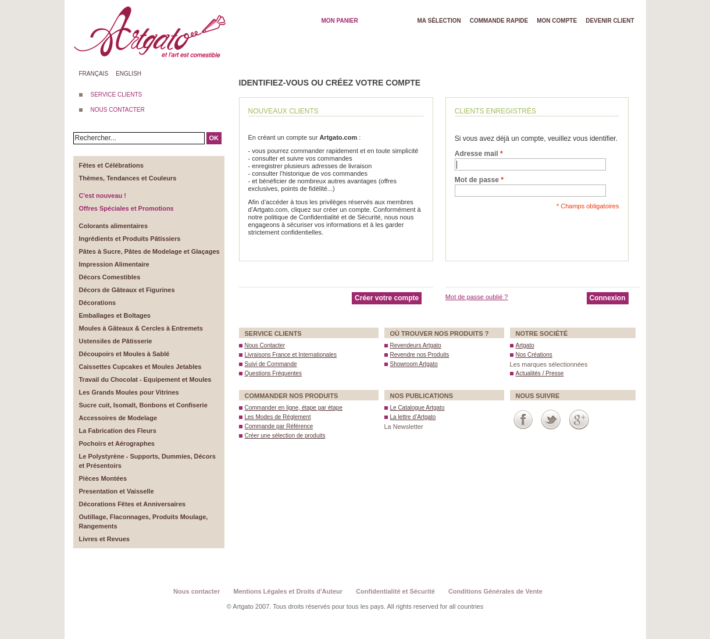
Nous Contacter (265, 345)
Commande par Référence (279, 426)
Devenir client (610, 20)
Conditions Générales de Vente (495, 591)
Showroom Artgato (414, 364)
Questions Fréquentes (273, 373)
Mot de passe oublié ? (476, 296)
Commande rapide (499, 20)
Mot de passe (477, 179)
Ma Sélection (439, 20)
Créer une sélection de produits (285, 435)
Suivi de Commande (271, 364)
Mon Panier (340, 20)
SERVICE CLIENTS (116, 94)
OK (214, 137)
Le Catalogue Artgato (417, 407)
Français (94, 73)
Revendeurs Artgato (415, 345)
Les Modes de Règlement (278, 417)
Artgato (525, 345)
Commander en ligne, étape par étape (293, 407)
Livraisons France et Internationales (291, 355)
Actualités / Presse (540, 373)
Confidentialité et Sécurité (395, 591)
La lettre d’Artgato (413, 417)
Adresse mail (476, 153)
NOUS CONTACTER (118, 109)
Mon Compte (557, 20)
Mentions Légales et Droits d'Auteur (287, 591)
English (128, 73)
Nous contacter (196, 591)
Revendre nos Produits (419, 355)
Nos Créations (534, 355)
